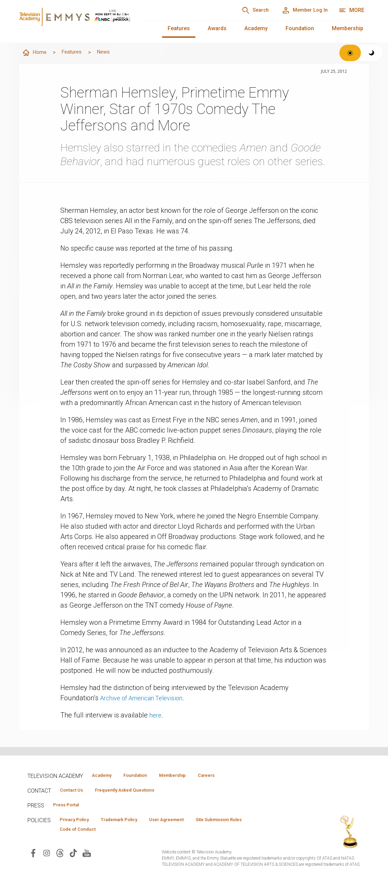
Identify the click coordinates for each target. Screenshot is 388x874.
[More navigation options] (351, 10)
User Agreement (184, 822)
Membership (347, 28)
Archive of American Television (146, 698)
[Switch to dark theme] (372, 53)
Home (35, 53)
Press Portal (69, 806)
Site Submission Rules (244, 822)
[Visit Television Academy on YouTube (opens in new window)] (87, 856)
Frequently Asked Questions (133, 791)
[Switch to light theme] (350, 53)
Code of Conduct (80, 832)
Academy (256, 28)
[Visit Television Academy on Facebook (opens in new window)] (33, 856)
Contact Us (74, 791)
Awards (217, 28)
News (109, 52)
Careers (227, 775)
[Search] (244, 10)
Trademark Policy (130, 822)
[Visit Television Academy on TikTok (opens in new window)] (73, 856)
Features (179, 28)
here (156, 715)
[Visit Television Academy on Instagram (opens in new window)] (46, 856)
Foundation (300, 28)
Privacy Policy (78, 822)
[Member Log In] (301, 10)
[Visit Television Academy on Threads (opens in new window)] (60, 856)
